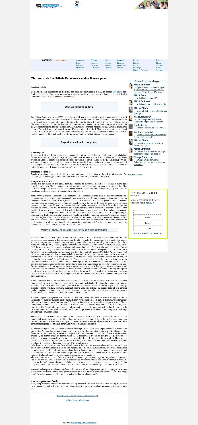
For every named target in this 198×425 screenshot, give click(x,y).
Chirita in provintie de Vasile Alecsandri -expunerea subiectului (148, 120)
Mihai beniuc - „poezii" (147, 98)
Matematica (95, 68)
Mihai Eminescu (142, 84)
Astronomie (80, 60)
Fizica (158, 63)
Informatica (121, 65)
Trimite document (89, 423)
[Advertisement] (99, 32)
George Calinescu (143, 157)
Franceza (79, 65)
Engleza (108, 63)
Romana (159, 68)
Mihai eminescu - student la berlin (151, 104)
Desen (135, 60)
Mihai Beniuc (141, 95)
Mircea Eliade (141, 108)
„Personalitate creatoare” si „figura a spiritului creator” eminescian (150, 152)
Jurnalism (159, 65)
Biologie (94, 60)
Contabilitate (122, 60)
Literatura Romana (140, 70)
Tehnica (159, 70)
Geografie (94, 65)
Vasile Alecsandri (142, 116)
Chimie (108, 60)
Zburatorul (117, 92)
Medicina (108, 68)
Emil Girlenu (140, 125)
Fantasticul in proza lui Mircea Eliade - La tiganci (148, 144)
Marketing (80, 68)
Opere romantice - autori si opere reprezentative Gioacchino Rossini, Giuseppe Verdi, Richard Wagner (149, 89)
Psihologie (137, 68)
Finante (136, 63)
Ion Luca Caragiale (144, 132)
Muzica (120, 68)
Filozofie (120, 63)
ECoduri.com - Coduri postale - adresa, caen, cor (77, 395)
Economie (94, 63)
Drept (78, 63)
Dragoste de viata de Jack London (151, 128)
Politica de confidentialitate (77, 400)
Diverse (159, 60)
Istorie (135, 65)
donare (149, 203)
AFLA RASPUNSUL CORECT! (148, 233)
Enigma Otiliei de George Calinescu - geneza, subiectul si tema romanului (149, 162)
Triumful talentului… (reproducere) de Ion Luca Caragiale (150, 136)
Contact (76, 423)
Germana (108, 65)
